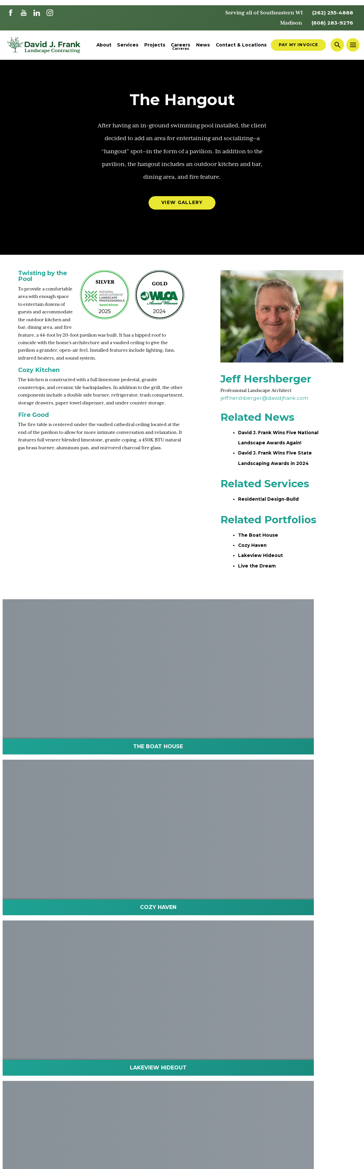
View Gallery (182, 204)
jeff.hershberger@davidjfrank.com (264, 402)
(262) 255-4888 (330, 12)
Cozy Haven (254, 550)
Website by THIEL (340, 1159)
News (203, 46)
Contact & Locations (241, 46)
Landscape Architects (35, 1026)
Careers (180, 46)
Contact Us (116, 1026)
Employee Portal (161, 1026)
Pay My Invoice (298, 45)
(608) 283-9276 (330, 23)
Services (127, 46)
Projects (154, 46)
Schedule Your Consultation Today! (182, 870)
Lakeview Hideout (263, 561)
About (103, 46)
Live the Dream (259, 572)
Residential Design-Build (272, 504)
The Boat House (260, 540)
